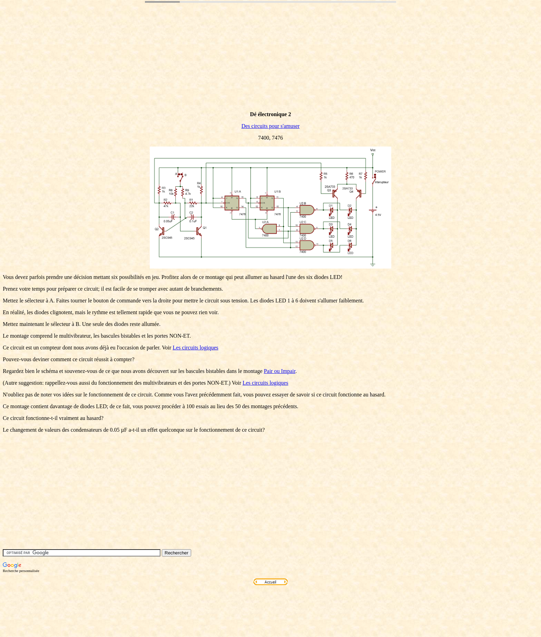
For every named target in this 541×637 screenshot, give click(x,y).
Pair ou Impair (280, 371)
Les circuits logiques (195, 347)
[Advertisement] (128, 66)
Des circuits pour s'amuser (271, 126)
